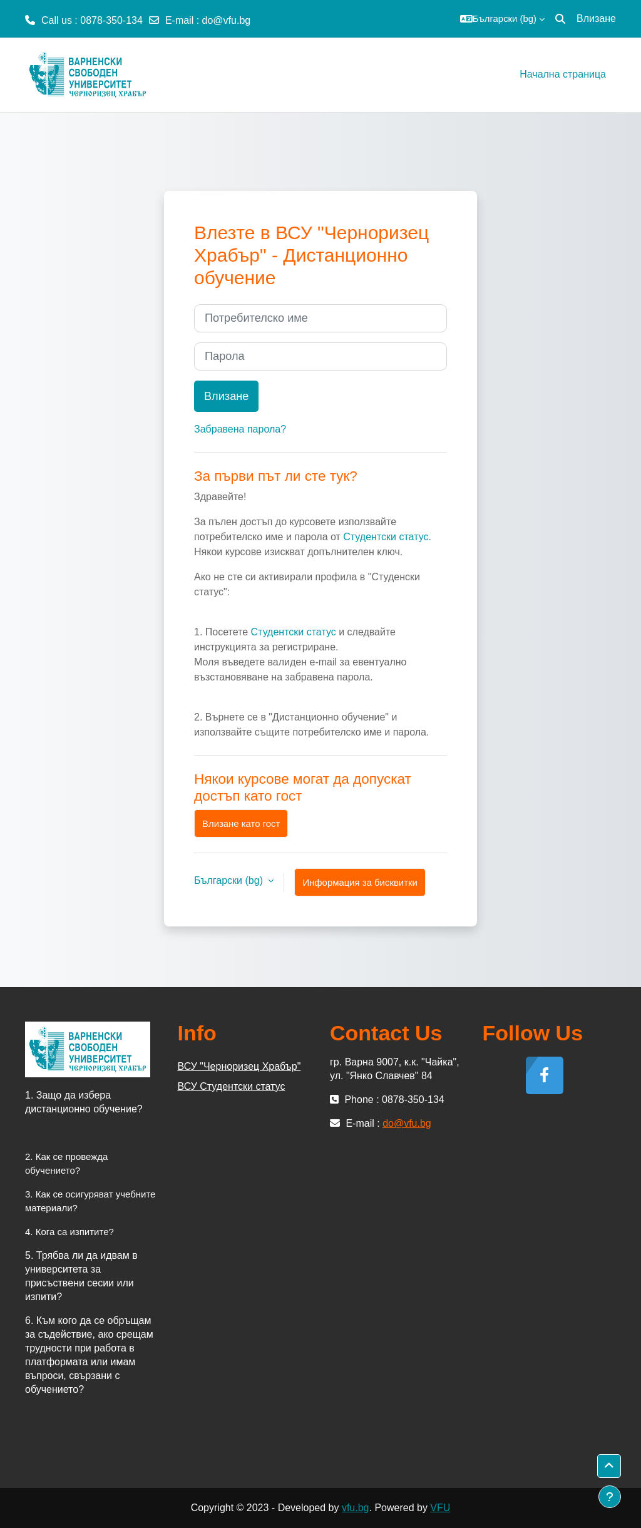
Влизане (596, 18)
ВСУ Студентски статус (231, 1086)
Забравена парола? (240, 429)
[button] (502, 19)
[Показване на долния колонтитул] (609, 1496)
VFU (440, 1507)
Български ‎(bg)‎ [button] (229, 880)
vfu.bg (355, 1507)
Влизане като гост (241, 823)
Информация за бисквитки (359, 882)
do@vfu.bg (226, 20)
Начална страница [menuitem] (563, 74)
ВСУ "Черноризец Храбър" (239, 1066)
